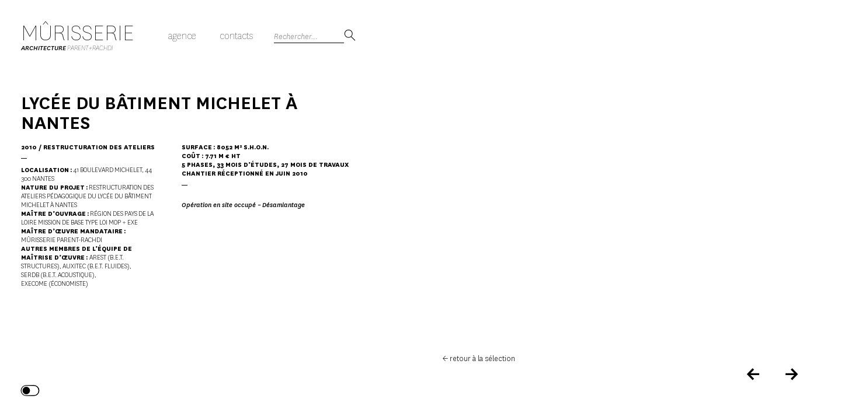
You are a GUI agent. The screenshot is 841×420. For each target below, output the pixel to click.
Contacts (236, 36)
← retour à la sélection (479, 358)
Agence (182, 36)
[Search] (309, 36)
